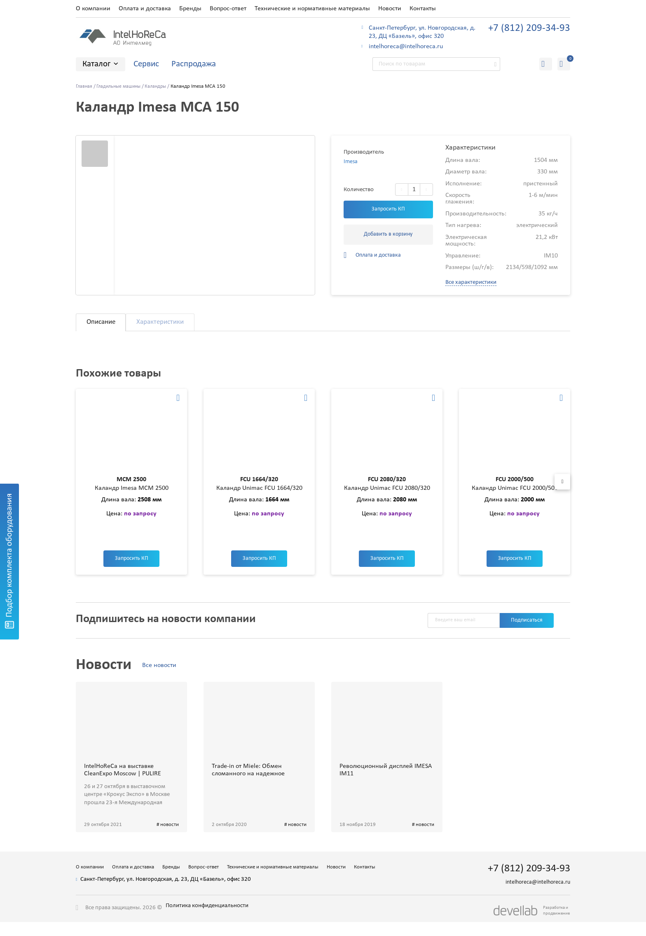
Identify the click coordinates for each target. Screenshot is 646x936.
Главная (85, 86)
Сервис (146, 64)
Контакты (423, 8)
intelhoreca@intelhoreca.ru (406, 46)
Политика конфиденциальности (216, 926)
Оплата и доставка (145, 8)
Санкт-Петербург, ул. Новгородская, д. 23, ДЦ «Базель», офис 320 (422, 32)
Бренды (190, 8)
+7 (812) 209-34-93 (529, 28)
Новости (389, 8)
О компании (93, 8)
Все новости (164, 676)
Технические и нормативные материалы (312, 8)
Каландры (161, 86)
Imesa (351, 162)
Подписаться (524, 630)
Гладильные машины (122, 86)
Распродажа (193, 64)
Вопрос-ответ (228, 8)
